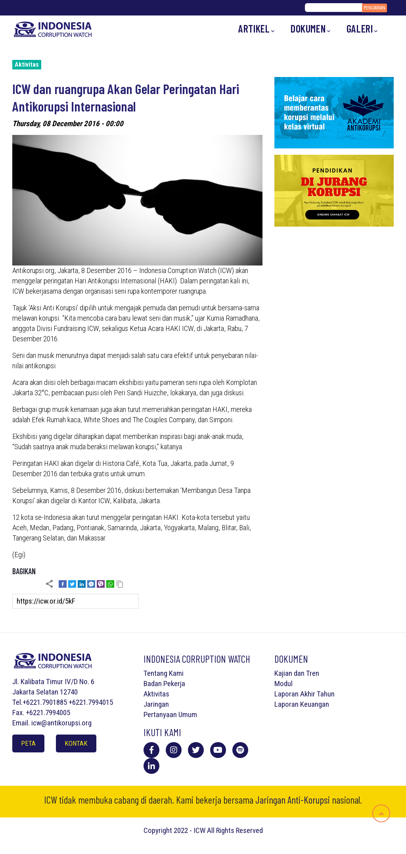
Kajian (283, 673)
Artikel (256, 28)
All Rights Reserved (235, 830)
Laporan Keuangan (301, 704)
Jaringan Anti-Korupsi (292, 800)
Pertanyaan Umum (170, 714)
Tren (312, 673)
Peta (28, 743)
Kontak (76, 743)
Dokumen (311, 28)
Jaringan (156, 704)
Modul (283, 683)
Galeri (362, 28)
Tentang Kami (164, 673)
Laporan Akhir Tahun (304, 693)
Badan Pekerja (164, 683)
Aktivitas (27, 64)
